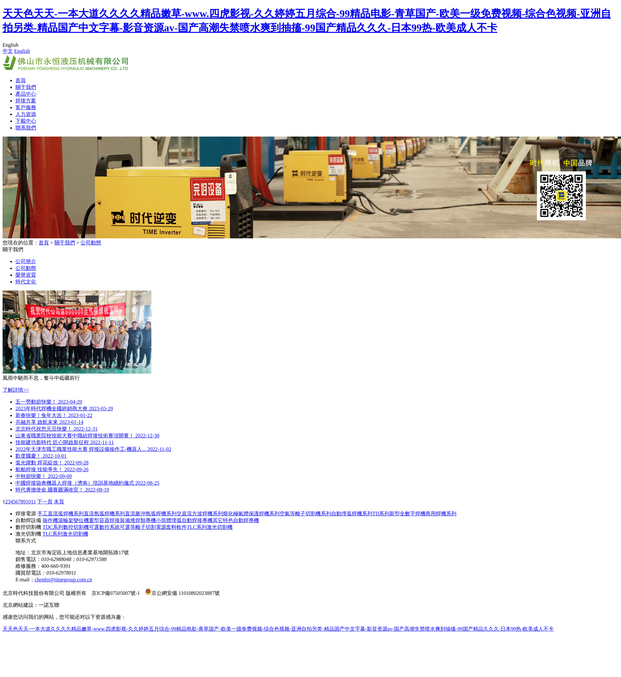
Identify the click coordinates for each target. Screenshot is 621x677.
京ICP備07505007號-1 (115, 593)
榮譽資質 (25, 275)
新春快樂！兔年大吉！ (53, 415)
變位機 (81, 520)
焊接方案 (25, 100)
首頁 (20, 80)
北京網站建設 (18, 605)
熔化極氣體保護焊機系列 (251, 513)
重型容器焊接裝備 (109, 520)
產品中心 (25, 94)
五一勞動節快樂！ (48, 402)
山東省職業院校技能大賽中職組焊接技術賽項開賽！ (87, 435)
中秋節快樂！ (43, 476)
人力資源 (25, 114)
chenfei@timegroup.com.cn (63, 579)
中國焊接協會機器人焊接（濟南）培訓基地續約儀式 (87, 483)
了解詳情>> (16, 390)
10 (28, 501)
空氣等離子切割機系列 (305, 513)
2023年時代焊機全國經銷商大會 (64, 408)
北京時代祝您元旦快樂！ (56, 429)
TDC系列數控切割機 (66, 527)
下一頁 (45, 501)
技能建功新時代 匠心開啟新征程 (64, 442)
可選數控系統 (104, 527)
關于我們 (25, 87)
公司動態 (91, 242)
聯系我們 (25, 127)
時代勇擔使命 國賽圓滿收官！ (62, 489)
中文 (8, 51)
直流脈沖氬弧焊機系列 (151, 513)
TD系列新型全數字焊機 (398, 513)
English (22, 51)
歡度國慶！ (41, 456)
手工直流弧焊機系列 (60, 513)
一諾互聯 (49, 605)
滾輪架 (65, 520)
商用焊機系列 (440, 513)
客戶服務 (25, 107)
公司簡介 (25, 261)
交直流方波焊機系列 (200, 513)
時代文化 (25, 281)
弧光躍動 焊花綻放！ (52, 462)
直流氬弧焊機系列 (104, 513)
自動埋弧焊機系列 (351, 513)
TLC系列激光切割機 (210, 527)
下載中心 (25, 121)
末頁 (59, 501)
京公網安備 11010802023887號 (182, 593)
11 (33, 501)
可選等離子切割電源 (143, 527)
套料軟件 (176, 527)
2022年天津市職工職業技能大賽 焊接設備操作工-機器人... (93, 449)
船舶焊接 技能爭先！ (52, 469)
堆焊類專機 (143, 520)
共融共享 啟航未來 (49, 422)
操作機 (50, 520)
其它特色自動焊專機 (236, 520)
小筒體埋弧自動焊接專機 (184, 520)
